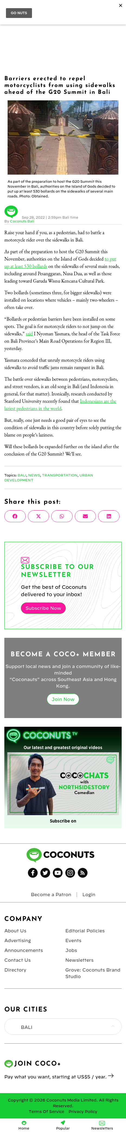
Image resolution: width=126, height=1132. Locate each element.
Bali (22, 475)
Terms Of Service (46, 1111)
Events (73, 940)
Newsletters (79, 960)
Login (88, 894)
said (29, 333)
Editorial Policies (85, 930)
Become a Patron (51, 894)
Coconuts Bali (22, 221)
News (34, 475)
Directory (15, 969)
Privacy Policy (83, 1111)
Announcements (23, 950)
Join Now (63, 699)
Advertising (17, 940)
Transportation (59, 475)
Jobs (71, 950)
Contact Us (17, 960)
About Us (15, 930)
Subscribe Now (43, 608)
